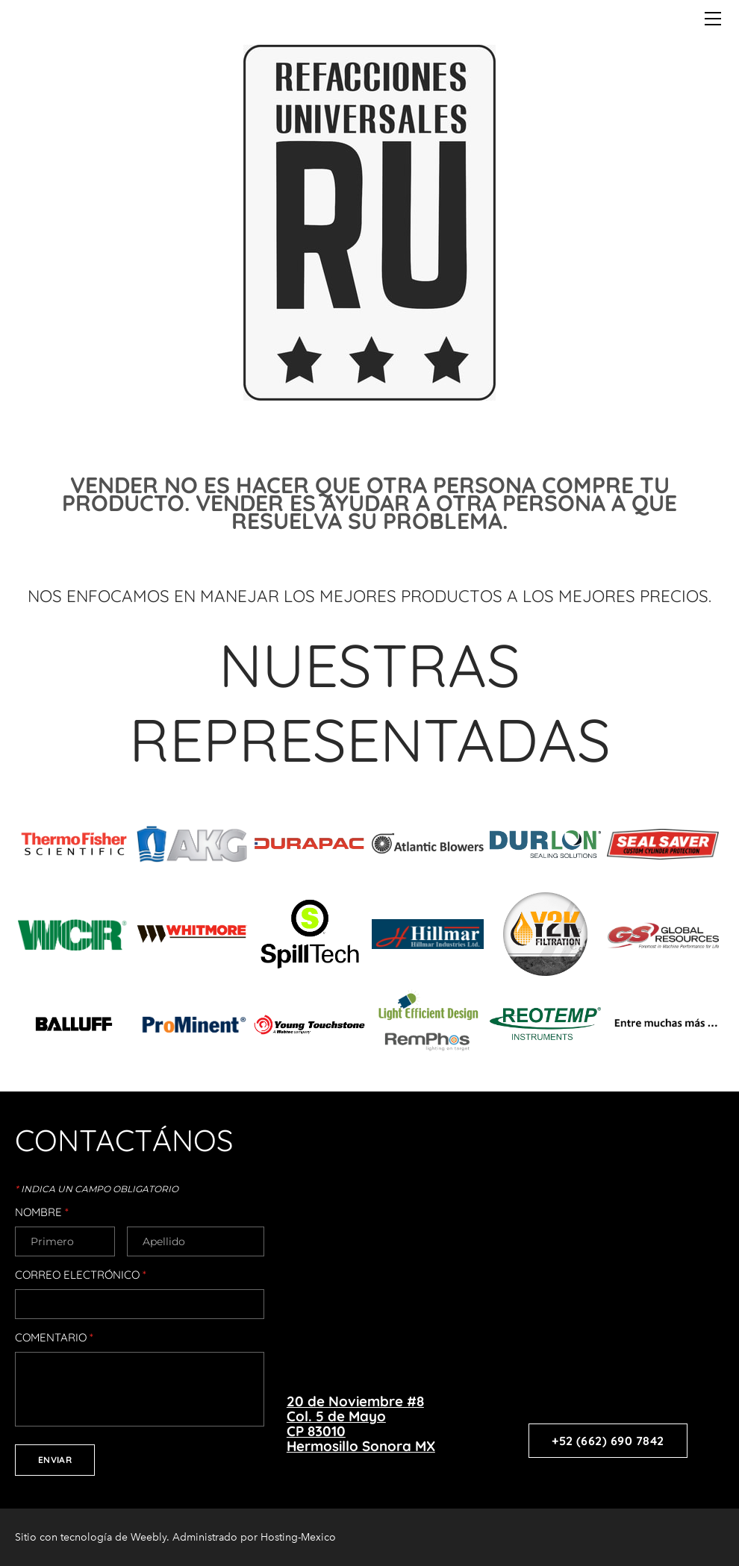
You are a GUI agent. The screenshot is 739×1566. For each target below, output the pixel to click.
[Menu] (713, 18)
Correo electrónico (80, 1275)
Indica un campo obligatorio (96, 1189)
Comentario (54, 1337)
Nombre (42, 1212)
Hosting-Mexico (298, 1537)
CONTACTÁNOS (124, 1140)
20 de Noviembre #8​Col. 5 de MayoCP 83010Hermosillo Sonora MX (361, 1423)
